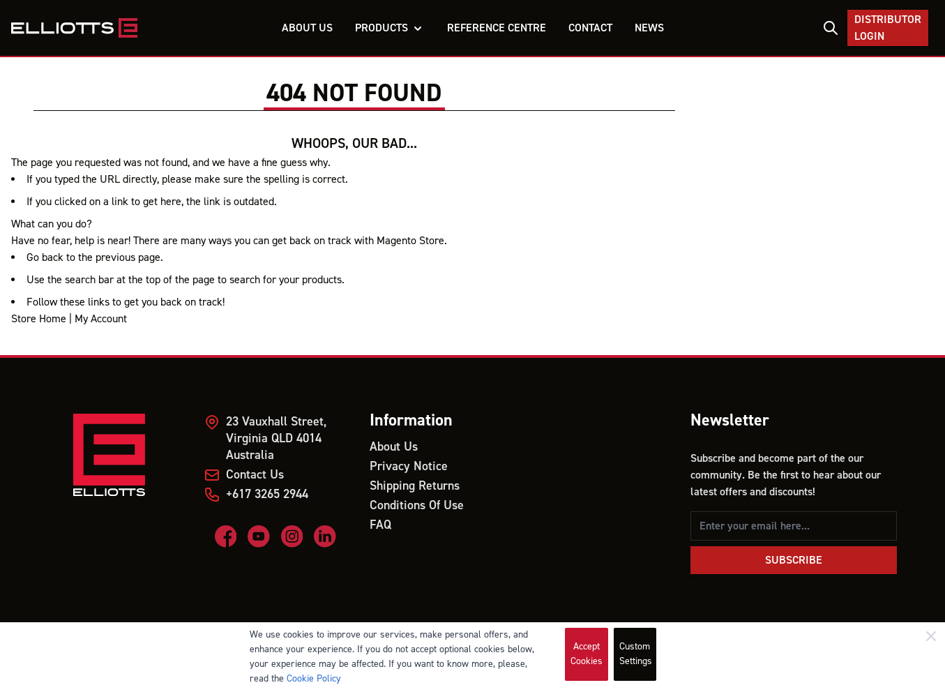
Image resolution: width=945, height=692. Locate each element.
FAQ (380, 525)
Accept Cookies (586, 654)
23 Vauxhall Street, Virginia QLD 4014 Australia (276, 438)
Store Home (38, 319)
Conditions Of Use (417, 505)
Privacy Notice (409, 466)
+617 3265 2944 (267, 494)
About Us (394, 447)
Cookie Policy (314, 678)
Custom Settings (635, 654)
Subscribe (793, 560)
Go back (45, 257)
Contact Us (255, 475)
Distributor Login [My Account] (887, 28)
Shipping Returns (415, 486)
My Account (101, 319)
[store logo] (74, 28)
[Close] (931, 636)
